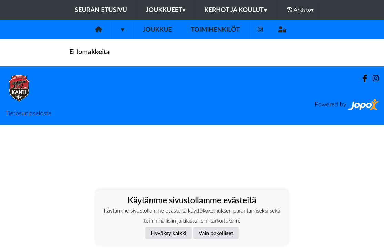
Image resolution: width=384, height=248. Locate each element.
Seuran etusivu (101, 9)
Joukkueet (165, 9)
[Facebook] (362, 78)
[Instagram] (260, 29)
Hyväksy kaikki (168, 232)
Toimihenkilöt (215, 29)
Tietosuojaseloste (28, 113)
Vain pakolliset (216, 232)
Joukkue (157, 29)
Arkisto (300, 10)
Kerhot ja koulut (235, 9)
